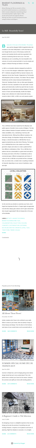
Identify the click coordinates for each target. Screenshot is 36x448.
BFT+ (10, 218)
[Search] (29, 3)
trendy (12, 230)
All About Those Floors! (11, 313)
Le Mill (24, 227)
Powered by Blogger (18, 443)
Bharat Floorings (19, 218)
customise (23, 225)
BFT (8, 218)
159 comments (12, 383)
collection (16, 223)
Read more (30, 331)
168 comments (12, 331)
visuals (17, 230)
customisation (14, 225)
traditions (6, 230)
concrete (5, 225)
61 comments (11, 433)
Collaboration (7, 223)
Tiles (27, 227)
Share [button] (4, 232)
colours (24, 223)
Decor (4, 227)
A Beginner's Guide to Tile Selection (16, 416)
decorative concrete (14, 227)
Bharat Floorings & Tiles (13, 4)
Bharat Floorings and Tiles (11, 220)
